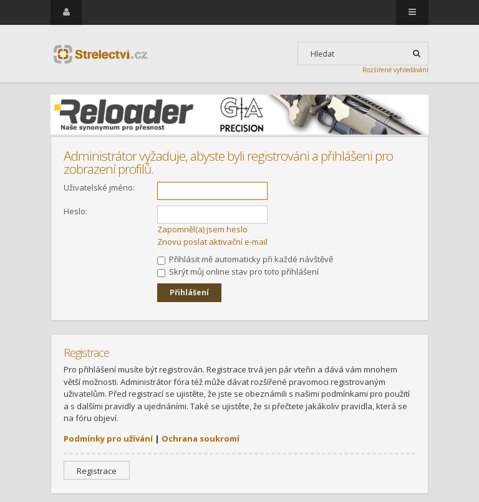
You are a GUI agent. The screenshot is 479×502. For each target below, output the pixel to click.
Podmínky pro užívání (108, 438)
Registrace (97, 470)
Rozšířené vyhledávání (395, 69)
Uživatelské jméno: (99, 187)
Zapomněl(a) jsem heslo (202, 229)
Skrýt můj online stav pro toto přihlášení (238, 271)
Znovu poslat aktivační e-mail (212, 241)
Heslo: (75, 211)
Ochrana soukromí (201, 438)
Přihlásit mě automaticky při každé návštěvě (245, 259)
